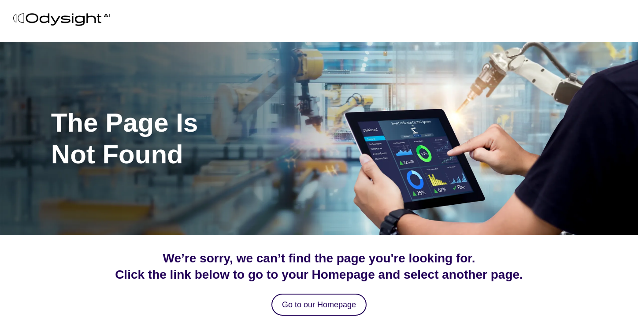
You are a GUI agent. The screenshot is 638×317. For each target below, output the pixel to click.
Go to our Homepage (319, 304)
